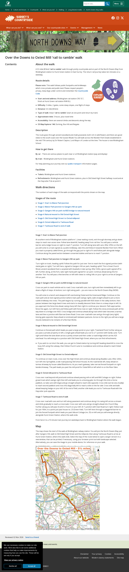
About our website (81, 558)
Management (87, 28)
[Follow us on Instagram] (117, 18)
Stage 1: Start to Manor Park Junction (53, 203)
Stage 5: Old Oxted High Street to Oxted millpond (58, 218)
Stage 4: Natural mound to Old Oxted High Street (58, 214)
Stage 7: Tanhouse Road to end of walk (54, 226)
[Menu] (118, 4)
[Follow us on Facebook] (113, 18)
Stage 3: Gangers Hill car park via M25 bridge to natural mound (64, 210)
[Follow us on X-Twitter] (122, 18)
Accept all (31, 566)
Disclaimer (84, 554)
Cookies (108, 554)
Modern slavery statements (103, 558)
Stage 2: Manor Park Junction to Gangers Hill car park (60, 207)
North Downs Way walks (94, 10)
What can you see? (34, 28)
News (100, 28)
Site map (120, 558)
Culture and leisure (19, 10)
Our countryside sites (56, 28)
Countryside (34, 10)
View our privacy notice (13, 560)
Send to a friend (32, 537)
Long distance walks (75, 10)
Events (73, 28)
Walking (61, 10)
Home (7, 10)
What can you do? (48, 10)
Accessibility (119, 554)
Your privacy (97, 554)
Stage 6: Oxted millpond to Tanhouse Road (55, 222)
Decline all (13, 566)
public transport (75, 164)
